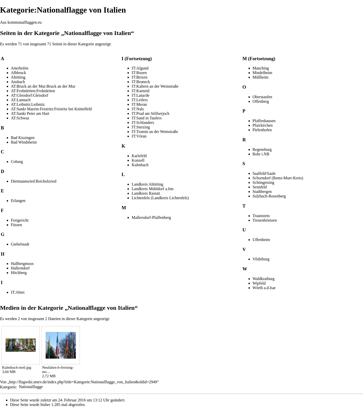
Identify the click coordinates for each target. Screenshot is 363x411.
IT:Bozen (139, 73)
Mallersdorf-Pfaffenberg (151, 217)
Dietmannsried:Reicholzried (33, 181)
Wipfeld (259, 283)
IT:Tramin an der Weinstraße (155, 131)
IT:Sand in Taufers (147, 118)
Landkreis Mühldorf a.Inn (152, 189)
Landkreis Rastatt (146, 193)
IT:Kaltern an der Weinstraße (155, 86)
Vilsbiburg (261, 259)
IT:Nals (138, 109)
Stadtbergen (262, 191)
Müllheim (260, 77)
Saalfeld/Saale (264, 173)
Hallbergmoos (22, 263)
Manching (261, 68)
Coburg (17, 161)
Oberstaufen (262, 97)
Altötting (18, 77)
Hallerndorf (20, 268)
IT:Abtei (17, 292)
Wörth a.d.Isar (264, 288)
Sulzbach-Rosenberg (269, 196)
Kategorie (8, 387)
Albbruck (18, 73)
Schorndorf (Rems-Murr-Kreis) (278, 178)
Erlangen (18, 200)
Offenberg (261, 101)
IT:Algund (140, 68)
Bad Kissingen (23, 137)
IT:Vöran (139, 136)
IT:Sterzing (141, 127)
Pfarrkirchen (263, 125)
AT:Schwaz (20, 118)
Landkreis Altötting (147, 184)
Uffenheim (261, 239)
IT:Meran (139, 104)
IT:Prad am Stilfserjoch (150, 113)
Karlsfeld (139, 156)
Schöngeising (263, 182)
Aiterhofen (19, 68)
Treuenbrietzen (265, 220)
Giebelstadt (20, 244)
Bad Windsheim (24, 142)
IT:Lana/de (140, 95)
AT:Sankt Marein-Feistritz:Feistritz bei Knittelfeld (51, 109)
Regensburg (262, 149)
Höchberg (19, 272)
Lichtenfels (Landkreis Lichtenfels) (160, 198)
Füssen (16, 225)
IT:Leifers (140, 100)
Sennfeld (260, 187)
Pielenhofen (262, 130)
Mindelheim (262, 73)
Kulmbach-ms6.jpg (16, 367)
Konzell (138, 160)
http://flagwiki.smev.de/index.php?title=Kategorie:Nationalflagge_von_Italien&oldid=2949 (83, 382)
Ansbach (18, 82)
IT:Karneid (140, 91)
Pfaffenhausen (264, 121)
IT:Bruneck (141, 82)
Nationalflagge (31, 387)
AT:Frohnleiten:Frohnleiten (33, 91)
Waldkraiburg (264, 279)
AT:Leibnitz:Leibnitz (28, 104)
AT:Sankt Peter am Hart (30, 113)
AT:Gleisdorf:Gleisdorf (29, 95)
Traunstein (261, 216)
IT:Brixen (139, 77)
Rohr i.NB (261, 154)
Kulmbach (140, 165)
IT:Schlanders (143, 122)
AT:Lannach (21, 100)
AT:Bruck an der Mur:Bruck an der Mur (43, 86)
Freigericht (19, 220)
